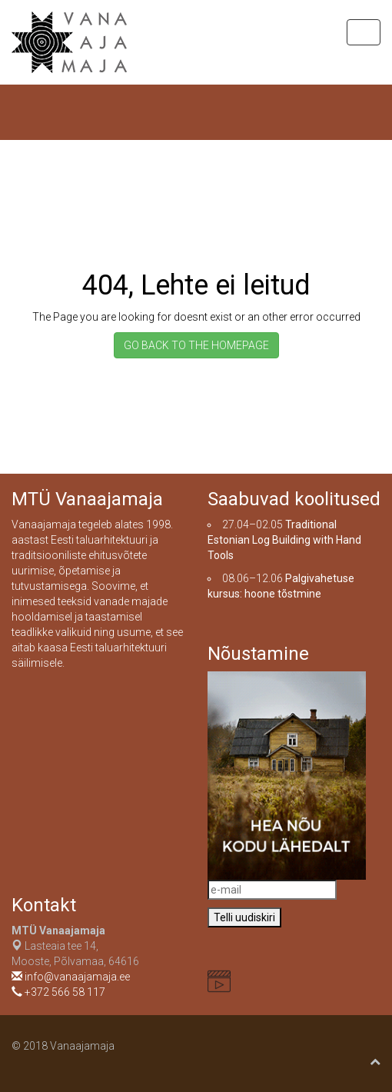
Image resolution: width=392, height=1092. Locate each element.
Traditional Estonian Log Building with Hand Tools (284, 539)
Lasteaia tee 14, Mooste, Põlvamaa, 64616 (75, 945)
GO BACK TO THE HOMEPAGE (196, 345)
